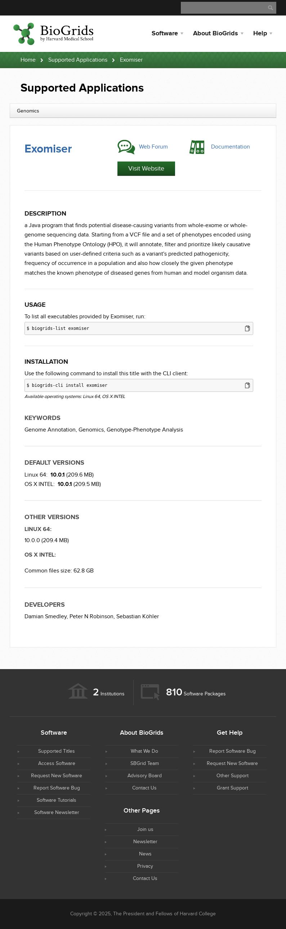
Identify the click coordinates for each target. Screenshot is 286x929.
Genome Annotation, (50, 429)
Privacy (145, 866)
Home (28, 60)
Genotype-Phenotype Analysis (145, 429)
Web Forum (153, 146)
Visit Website (146, 168)
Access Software (56, 763)
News (145, 854)
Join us (145, 829)
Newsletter (145, 842)
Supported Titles (56, 751)
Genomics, (92, 429)
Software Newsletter (56, 812)
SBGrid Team (144, 763)
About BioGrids (215, 33)
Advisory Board (145, 776)
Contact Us (144, 788)
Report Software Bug (56, 788)
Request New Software (56, 776)
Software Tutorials (56, 800)
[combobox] (143, 110)
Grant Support (232, 788)
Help (260, 33)
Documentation (230, 146)
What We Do (144, 751)
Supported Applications (77, 60)
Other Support (232, 776)
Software (165, 33)
